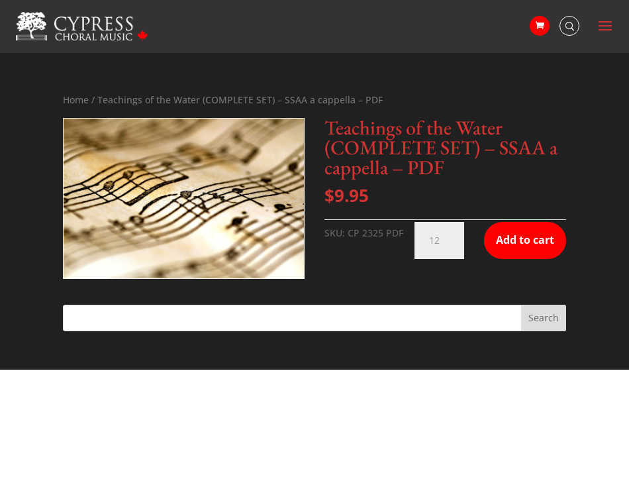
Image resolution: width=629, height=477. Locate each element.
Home (76, 99)
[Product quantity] (439, 240)
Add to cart (525, 240)
